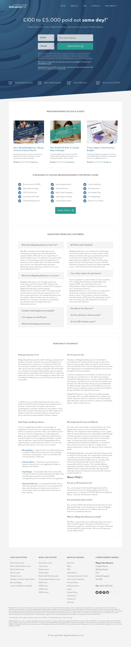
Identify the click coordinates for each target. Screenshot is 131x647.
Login (69, 589)
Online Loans (44, 569)
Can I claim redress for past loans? (86, 273)
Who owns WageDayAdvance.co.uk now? (40, 276)
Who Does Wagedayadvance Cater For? (39, 245)
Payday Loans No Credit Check (22, 579)
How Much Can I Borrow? (82, 309)
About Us (74, 6)
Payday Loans (15, 576)
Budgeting (34, 162)
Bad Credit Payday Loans (20, 566)
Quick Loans (15, 573)
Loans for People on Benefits (21, 586)
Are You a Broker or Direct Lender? (86, 315)
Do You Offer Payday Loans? (83, 322)
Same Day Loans (45, 563)
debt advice (45, 445)
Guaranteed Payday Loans (49, 579)
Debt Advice (72, 573)
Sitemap (70, 602)
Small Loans (43, 573)
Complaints (71, 596)
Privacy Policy (72, 583)
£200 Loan (43, 586)
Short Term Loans (17, 563)
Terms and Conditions (75, 579)
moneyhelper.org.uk (44, 63)
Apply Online (75, 46)
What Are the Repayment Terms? (36, 324)
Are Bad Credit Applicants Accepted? (38, 311)
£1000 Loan (44, 592)
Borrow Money (16, 583)
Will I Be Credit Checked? (82, 245)
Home (63, 6)
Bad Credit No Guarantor (49, 576)
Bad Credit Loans (17, 569)
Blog (69, 566)
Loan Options (110, 6)
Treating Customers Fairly (77, 576)
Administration (73, 586)
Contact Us (95, 6)
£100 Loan (43, 583)
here (28, 300)
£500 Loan (43, 589)
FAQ (84, 6)
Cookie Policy (72, 592)
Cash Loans (43, 566)
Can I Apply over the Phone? (34, 317)
